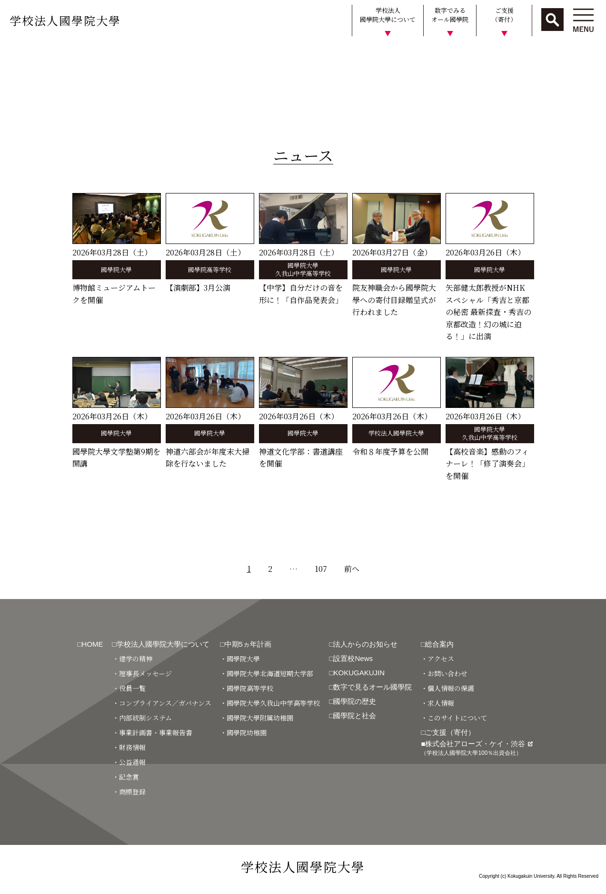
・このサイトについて (454, 717)
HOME (15, 54)
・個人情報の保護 (447, 688)
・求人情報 (437, 703)
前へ (351, 568)
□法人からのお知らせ (363, 644)
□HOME (90, 644)
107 (321, 568)
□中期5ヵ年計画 (245, 644)
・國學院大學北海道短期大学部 (266, 673)
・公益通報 (129, 762)
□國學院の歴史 (352, 701)
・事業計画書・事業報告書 (152, 732)
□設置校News (351, 658)
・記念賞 (125, 777)
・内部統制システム (142, 717)
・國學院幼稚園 (243, 732)
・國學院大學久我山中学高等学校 (270, 703)
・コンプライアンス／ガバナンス (161, 703)
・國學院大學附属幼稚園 (256, 717)
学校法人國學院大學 (65, 20)
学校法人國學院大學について (388, 15)
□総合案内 (437, 644)
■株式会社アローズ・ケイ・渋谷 (476, 748)
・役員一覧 (129, 688)
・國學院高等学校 (246, 688)
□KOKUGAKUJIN (357, 673)
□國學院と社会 (352, 715)
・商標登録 (129, 791)
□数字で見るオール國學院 (370, 687)
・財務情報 (129, 747)
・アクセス (437, 658)
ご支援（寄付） (504, 15)
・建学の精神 (132, 658)
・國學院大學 (240, 658)
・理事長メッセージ (142, 673)
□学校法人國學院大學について (160, 644)
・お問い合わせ (444, 673)
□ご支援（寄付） (448, 732)
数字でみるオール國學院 (449, 15)
